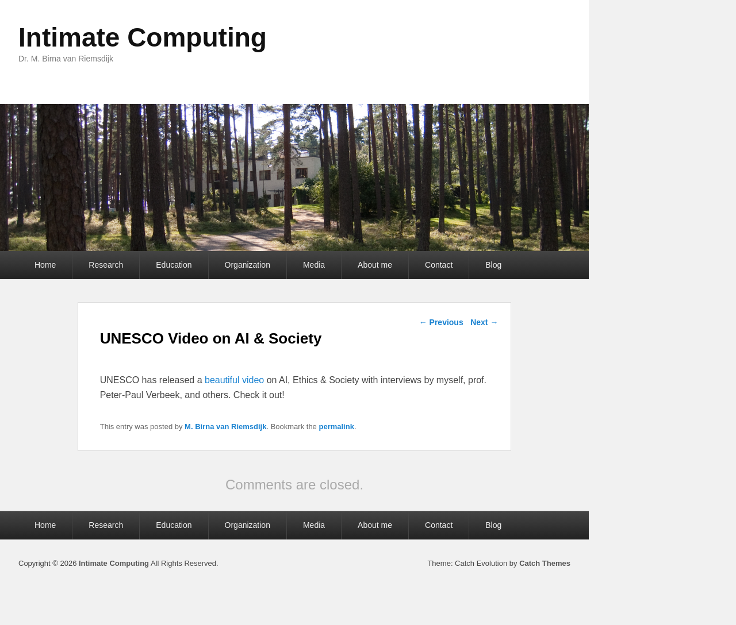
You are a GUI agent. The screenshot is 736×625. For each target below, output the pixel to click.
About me (375, 264)
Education (173, 264)
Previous (441, 322)
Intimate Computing (142, 37)
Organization (247, 264)
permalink (336, 426)
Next (484, 322)
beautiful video (234, 380)
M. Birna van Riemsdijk (225, 426)
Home (45, 264)
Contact (439, 264)
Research (106, 264)
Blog (493, 264)
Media (314, 264)
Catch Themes (544, 563)
